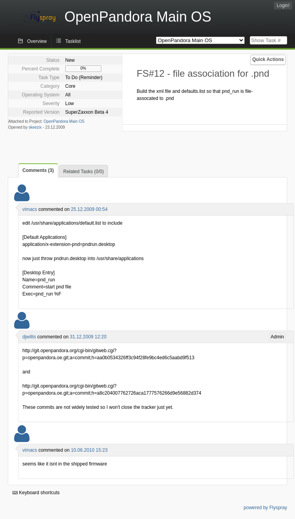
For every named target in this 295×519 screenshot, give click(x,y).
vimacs (29, 209)
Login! (283, 5)
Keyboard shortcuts (36, 492)
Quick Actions (268, 59)
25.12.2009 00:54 (89, 209)
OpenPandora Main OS (64, 121)
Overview (37, 41)
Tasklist (73, 41)
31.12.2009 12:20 (88, 337)
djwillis (29, 337)
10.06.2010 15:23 (89, 450)
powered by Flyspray (265, 507)
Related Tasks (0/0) (83, 171)
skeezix (35, 127)
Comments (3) (38, 170)
